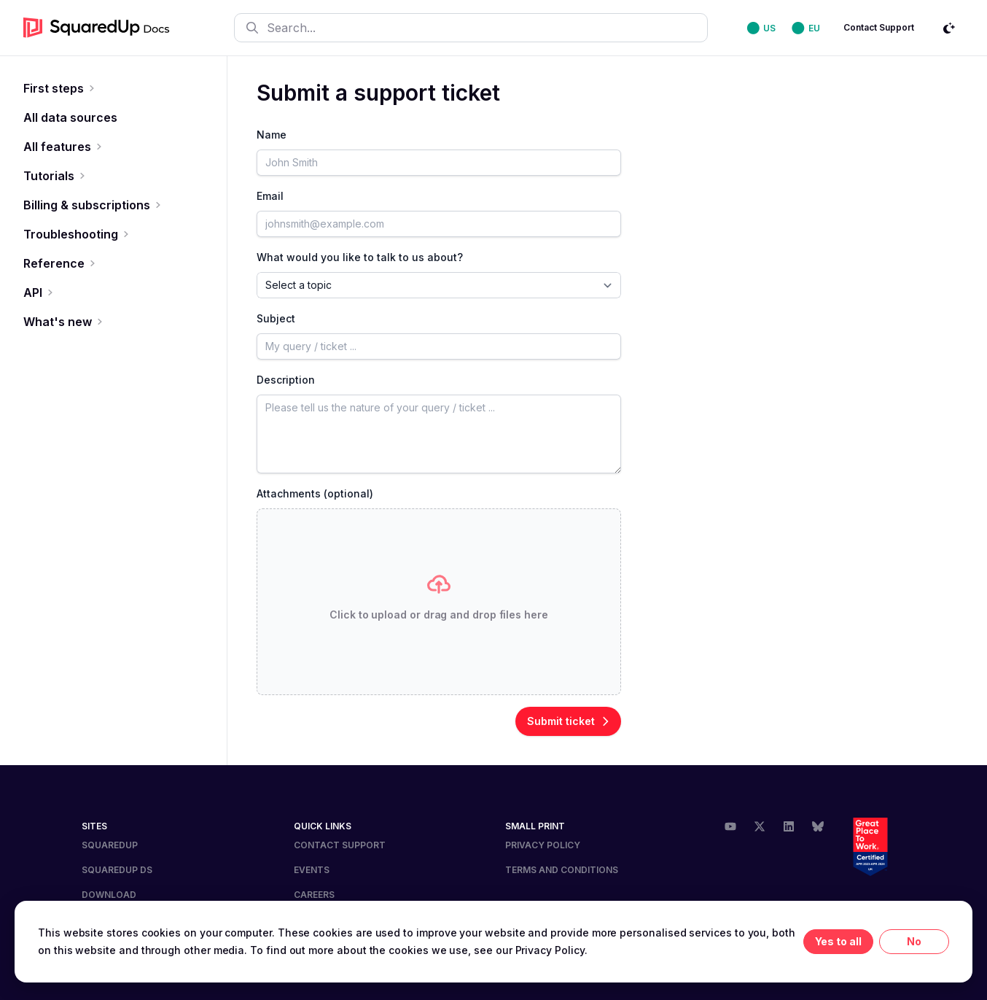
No (914, 941)
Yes (824, 941)
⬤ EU (806, 28)
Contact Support (878, 27)
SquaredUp (110, 845)
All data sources (70, 117)
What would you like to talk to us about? (360, 257)
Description (286, 379)
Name (271, 134)
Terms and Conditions (561, 869)
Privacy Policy (542, 845)
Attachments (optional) (315, 493)
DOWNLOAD (109, 894)
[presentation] (439, 601)
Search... (281, 27)
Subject (276, 318)
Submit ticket (568, 721)
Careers (314, 894)
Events (311, 869)
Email (270, 196)
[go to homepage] (96, 28)
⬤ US (761, 28)
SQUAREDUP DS (117, 869)
